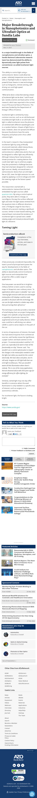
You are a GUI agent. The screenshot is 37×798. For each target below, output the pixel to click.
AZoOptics (8, 681)
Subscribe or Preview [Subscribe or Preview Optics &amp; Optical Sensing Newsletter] (17, 644)
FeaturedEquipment (30, 459)
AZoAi (20, 678)
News (11, 18)
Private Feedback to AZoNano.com (23, 450)
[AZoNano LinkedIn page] (14, 765)
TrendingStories (7, 459)
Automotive (15, 632)
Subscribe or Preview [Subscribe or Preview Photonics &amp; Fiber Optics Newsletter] (17, 653)
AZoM (6, 673)
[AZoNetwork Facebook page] (18, 765)
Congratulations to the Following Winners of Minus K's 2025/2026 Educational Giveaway (23, 500)
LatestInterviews (18, 459)
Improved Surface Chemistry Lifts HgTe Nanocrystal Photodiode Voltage (24, 510)
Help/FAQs (22, 710)
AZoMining (8, 686)
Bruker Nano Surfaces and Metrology (17, 601)
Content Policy (9, 740)
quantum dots (7, 194)
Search (7, 721)
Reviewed (31, 40)
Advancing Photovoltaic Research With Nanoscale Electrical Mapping (18, 608)
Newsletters (9, 726)
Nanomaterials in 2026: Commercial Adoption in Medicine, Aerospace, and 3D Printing (24, 553)
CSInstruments (10, 612)
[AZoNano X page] (22, 765)
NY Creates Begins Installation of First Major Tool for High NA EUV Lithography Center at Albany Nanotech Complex (24, 468)
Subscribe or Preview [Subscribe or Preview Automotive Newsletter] (17, 634)
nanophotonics (7, 269)
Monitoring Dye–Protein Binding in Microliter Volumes (16, 587)
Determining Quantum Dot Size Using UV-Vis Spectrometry (17, 617)
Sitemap (21, 713)
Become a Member (11, 723)
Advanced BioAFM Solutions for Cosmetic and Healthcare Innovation (17, 596)
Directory (8, 710)
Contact (7, 728)
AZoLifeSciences (24, 683)
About (7, 718)
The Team (22, 715)
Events (21, 700)
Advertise (8, 731)
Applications (23, 705)
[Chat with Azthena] (32, 794)
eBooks (21, 698)
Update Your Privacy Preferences (18, 792)
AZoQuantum (23, 676)
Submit (31, 454)
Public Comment (29, 448)
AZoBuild (8, 683)
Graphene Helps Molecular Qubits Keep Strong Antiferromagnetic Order (24, 481)
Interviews (8, 708)
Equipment (8, 700)
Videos (7, 703)
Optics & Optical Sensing (19, 642)
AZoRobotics (9, 676)
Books (20, 695)
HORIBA (8, 592)
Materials (22, 703)
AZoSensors (22, 673)
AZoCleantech (9, 678)
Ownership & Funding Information (11, 744)
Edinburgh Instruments (13, 621)
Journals (7, 713)
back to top (31, 750)
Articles (7, 698)
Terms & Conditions (11, 733)
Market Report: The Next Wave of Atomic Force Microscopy (24, 562)
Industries (22, 708)
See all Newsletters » (9, 661)
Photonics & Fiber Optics (19, 651)
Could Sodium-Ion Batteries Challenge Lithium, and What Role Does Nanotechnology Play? (23, 574)
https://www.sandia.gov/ (11, 407)
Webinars (8, 705)
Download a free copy (18, 255)
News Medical (23, 681)
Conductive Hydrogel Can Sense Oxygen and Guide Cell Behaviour (24, 490)
